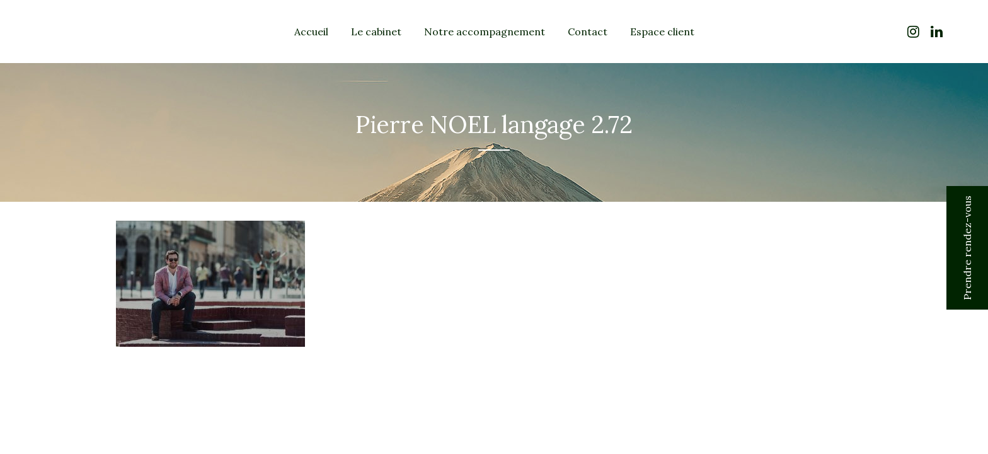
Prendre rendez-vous (967, 247)
